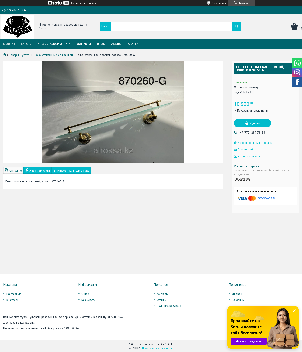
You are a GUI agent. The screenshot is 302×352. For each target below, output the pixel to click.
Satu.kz (169, 344)
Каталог (27, 44)
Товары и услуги (19, 55)
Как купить (88, 300)
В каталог (12, 300)
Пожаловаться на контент (157, 347)
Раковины (238, 300)
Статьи (133, 44)
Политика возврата (169, 306)
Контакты (83, 44)
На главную (13, 294)
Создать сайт (79, 2)
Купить (255, 123)
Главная (9, 44)
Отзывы (116, 44)
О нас (101, 44)
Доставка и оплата (56, 44)
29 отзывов (219, 2)
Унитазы (237, 294)
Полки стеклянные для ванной (53, 55)
